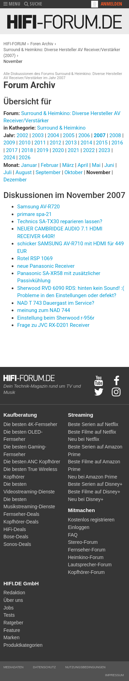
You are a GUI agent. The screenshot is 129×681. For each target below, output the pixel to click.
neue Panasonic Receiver (46, 266)
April (83, 165)
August (24, 172)
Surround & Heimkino (61, 128)
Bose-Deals (15, 536)
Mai (97, 165)
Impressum (114, 675)
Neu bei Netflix (83, 439)
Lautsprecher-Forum (90, 564)
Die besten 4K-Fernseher (30, 424)
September (48, 172)
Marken (11, 637)
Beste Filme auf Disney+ (94, 491)
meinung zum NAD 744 (43, 310)
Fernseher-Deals (21, 514)
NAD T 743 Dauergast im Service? (55, 303)
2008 (115, 135)
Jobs (8, 608)
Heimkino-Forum (86, 557)
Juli (8, 172)
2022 (89, 150)
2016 (117, 143)
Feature (11, 630)
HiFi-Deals (14, 529)
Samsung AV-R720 (38, 207)
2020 (58, 150)
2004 (53, 135)
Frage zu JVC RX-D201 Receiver (53, 325)
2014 (86, 143)
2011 (40, 143)
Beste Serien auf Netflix (93, 424)
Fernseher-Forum (87, 549)
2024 (9, 157)
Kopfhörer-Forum (86, 572)
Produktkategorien (23, 645)
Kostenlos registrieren (91, 519)
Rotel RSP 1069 (35, 258)
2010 (25, 143)
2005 (69, 135)
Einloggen (78, 527)
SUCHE (33, 3)
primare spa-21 (34, 214)
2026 (25, 157)
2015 (102, 143)
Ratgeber (13, 622)
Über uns (13, 600)
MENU (11, 3)
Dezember (15, 180)
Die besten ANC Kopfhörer (31, 461)
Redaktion (14, 592)
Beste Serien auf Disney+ (95, 484)
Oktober (74, 172)
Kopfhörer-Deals (21, 521)
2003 (38, 135)
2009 (9, 143)
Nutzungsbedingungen (85, 667)
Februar (50, 165)
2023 (104, 150)
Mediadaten (13, 667)
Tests (9, 615)
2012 (56, 143)
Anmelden (111, 3)
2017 (12, 150)
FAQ (73, 535)
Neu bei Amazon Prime (92, 477)
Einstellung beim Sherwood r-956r (55, 318)
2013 (71, 143)
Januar (29, 165)
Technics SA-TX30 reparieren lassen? (59, 221)
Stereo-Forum (83, 542)
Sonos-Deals (17, 544)
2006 (84, 135)
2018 (27, 150)
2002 (22, 135)
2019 (43, 150)
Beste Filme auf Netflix (92, 432)
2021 (73, 150)
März (68, 165)
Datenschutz (44, 667)
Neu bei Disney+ (86, 499)
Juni (109, 165)
